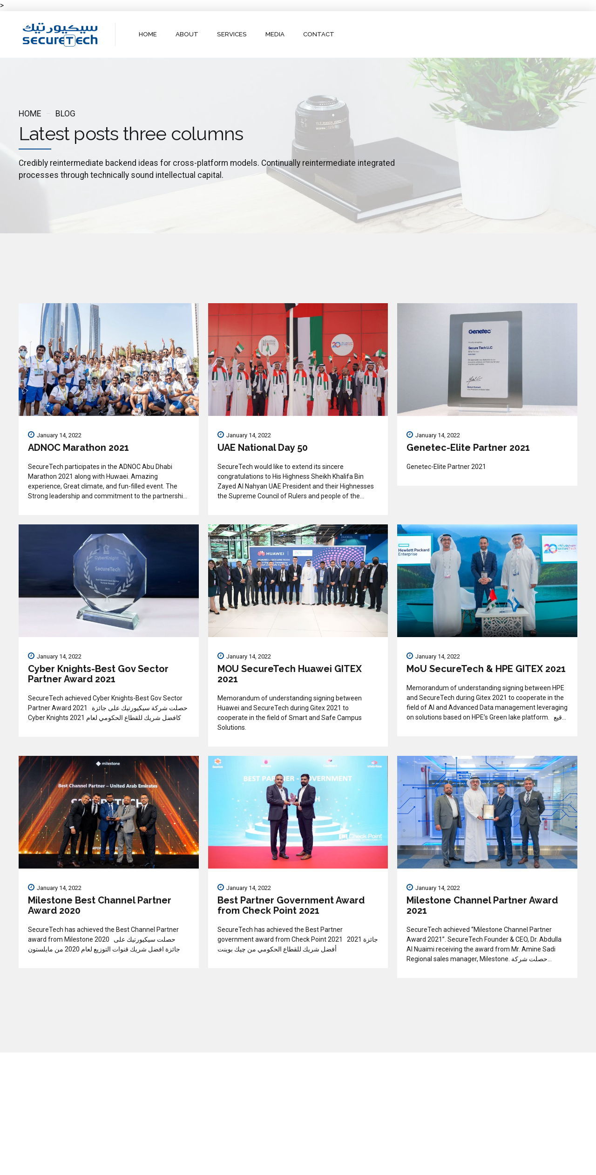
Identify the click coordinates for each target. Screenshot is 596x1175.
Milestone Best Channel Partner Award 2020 (99, 905)
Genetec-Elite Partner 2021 (468, 447)
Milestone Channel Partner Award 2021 (482, 905)
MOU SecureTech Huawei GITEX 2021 (289, 674)
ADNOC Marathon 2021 (78, 447)
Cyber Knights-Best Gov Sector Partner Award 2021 (98, 674)
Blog (65, 113)
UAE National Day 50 (262, 447)
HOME (148, 34)
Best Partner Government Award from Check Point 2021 (291, 905)
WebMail (367, 1159)
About (256, 1159)
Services (291, 1159)
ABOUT (187, 34)
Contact (329, 1159)
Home (30, 113)
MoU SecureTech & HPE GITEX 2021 (486, 668)
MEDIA (273, 34)
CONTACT (317, 34)
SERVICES (231, 34)
